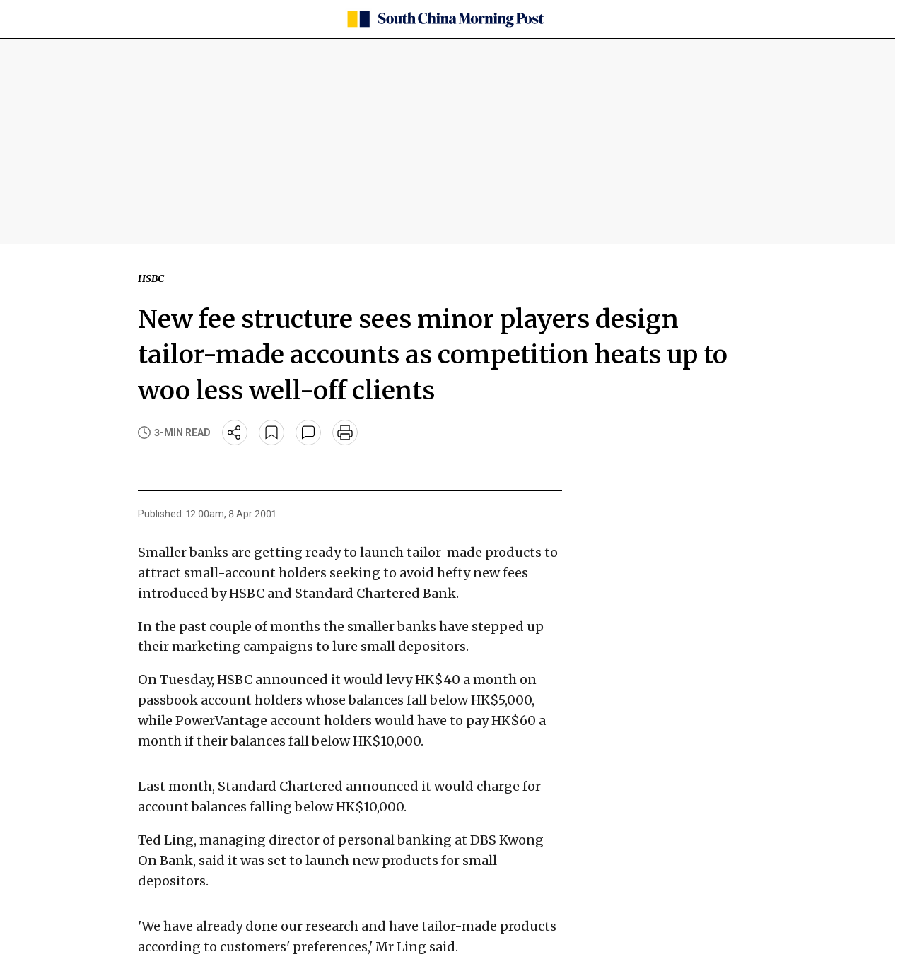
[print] (345, 432)
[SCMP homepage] (444, 19)
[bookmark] (271, 432)
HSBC (151, 278)
